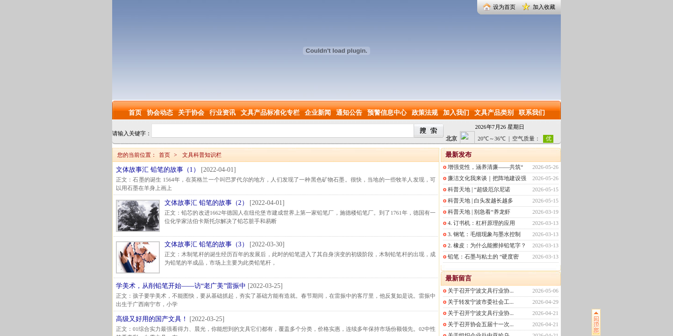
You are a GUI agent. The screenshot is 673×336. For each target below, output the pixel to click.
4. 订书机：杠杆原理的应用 (481, 223)
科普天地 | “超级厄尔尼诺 (479, 189)
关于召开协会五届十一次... (481, 324)
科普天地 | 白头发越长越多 (480, 200)
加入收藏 (544, 7)
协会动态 (160, 112)
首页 (135, 112)
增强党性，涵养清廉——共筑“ (485, 167)
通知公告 (349, 112)
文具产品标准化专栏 (270, 112)
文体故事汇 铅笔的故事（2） (206, 202)
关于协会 (191, 112)
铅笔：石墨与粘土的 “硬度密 (483, 256)
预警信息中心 (387, 112)
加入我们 (456, 112)
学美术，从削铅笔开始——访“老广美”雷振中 (181, 285)
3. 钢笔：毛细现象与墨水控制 (484, 234)
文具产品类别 (494, 112)
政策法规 (425, 112)
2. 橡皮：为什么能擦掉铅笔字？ (487, 245)
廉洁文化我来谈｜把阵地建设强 (487, 178)
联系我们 (532, 112)
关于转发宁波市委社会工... (481, 302)
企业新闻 (318, 112)
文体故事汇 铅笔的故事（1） (158, 169)
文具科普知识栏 (202, 155)
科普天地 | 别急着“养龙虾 (479, 212)
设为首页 (504, 7)
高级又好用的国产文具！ (152, 318)
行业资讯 (222, 112)
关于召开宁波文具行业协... (481, 290)
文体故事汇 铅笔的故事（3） (206, 244)
